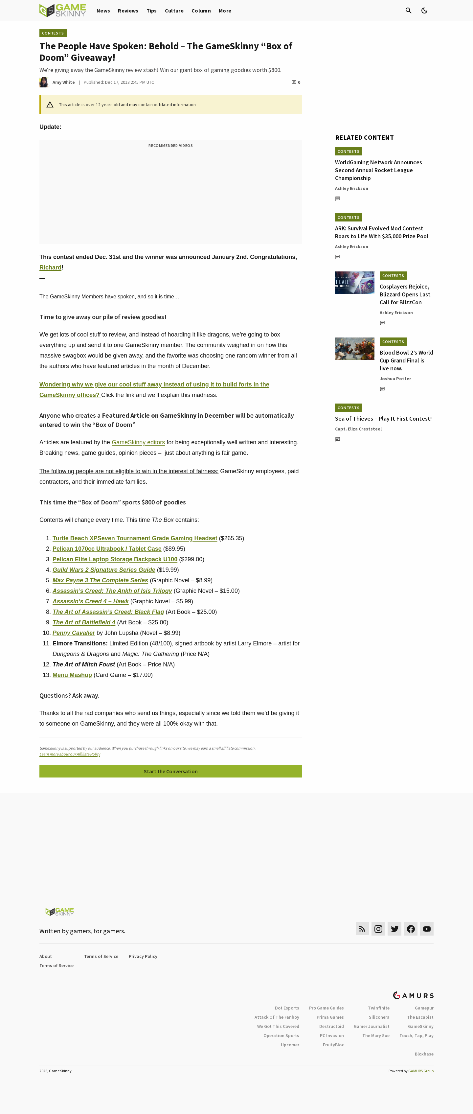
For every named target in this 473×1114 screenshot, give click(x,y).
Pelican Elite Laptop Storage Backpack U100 (115, 559)
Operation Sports (281, 1035)
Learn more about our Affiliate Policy (69, 754)
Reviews (128, 10)
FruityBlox (333, 1045)
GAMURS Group (421, 1070)
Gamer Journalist (372, 1026)
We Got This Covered (278, 1026)
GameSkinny (421, 1026)
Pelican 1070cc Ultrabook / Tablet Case (107, 548)
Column (201, 10)
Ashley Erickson (351, 188)
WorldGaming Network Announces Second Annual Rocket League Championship (378, 170)
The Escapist (420, 1017)
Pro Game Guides (326, 1008)
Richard (50, 267)
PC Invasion (332, 1035)
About (45, 956)
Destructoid (331, 1026)
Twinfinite (379, 1008)
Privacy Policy (143, 956)
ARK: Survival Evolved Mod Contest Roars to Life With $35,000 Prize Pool (381, 232)
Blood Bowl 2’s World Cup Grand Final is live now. (406, 360)
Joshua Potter (395, 379)
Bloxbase (424, 1054)
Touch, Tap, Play (416, 1035)
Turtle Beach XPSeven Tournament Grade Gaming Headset (135, 538)
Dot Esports (287, 1008)
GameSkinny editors (138, 442)
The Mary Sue (376, 1035)
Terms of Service (101, 956)
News (103, 10)
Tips (151, 10)
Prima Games (330, 1017)
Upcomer (290, 1045)
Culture (174, 10)
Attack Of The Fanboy (277, 1017)
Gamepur (424, 1008)
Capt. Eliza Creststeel (358, 429)
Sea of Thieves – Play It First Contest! (383, 418)
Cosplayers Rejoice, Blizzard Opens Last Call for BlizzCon (405, 294)
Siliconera (379, 1017)
